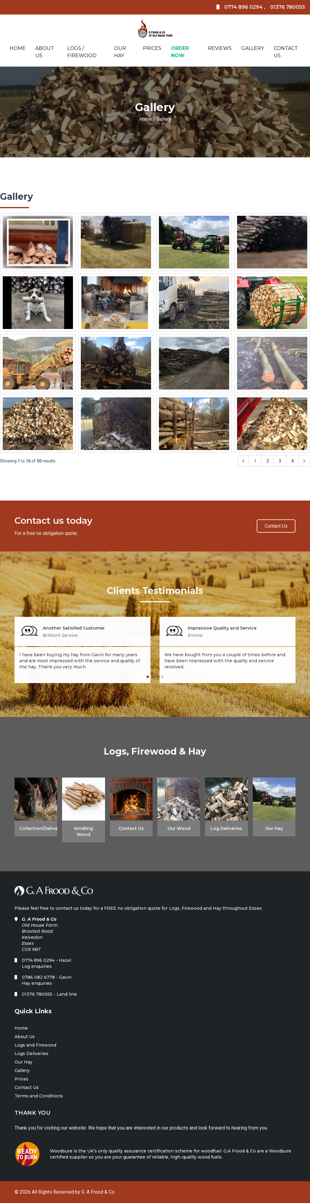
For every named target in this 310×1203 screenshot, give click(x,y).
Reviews (220, 48)
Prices (152, 48)
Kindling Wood (83, 834)
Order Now (180, 51)
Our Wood (178, 831)
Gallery (252, 48)
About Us (44, 51)
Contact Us (286, 51)
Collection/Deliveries (35, 831)
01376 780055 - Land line (49, 999)
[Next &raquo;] (304, 461)
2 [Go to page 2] (267, 461)
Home (18, 48)
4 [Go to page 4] (292, 461)
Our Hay (120, 51)
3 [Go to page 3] (280, 461)
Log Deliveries (226, 831)
